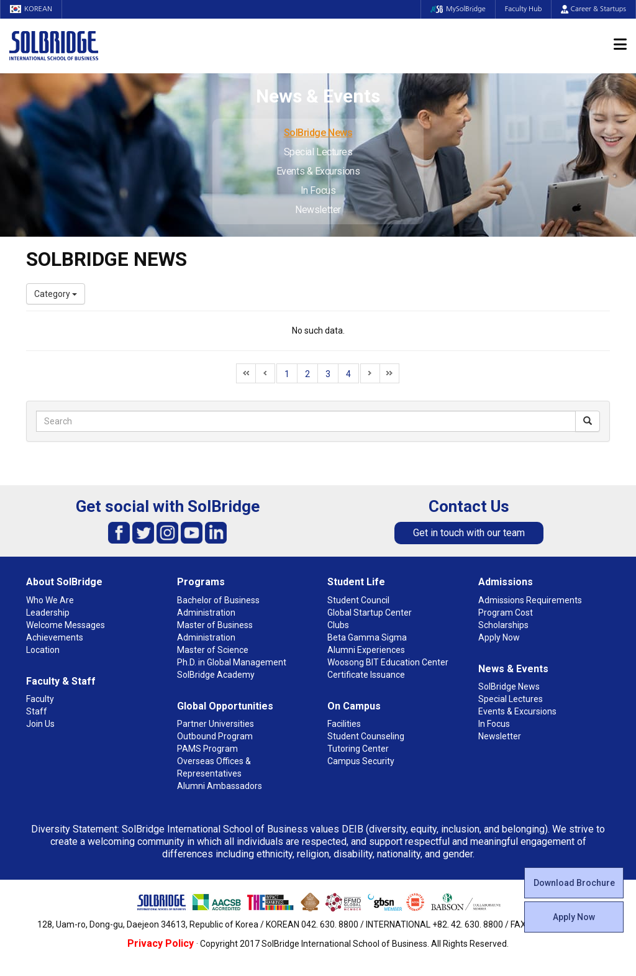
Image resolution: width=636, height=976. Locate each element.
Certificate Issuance (366, 675)
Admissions (505, 582)
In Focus (318, 190)
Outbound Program (215, 736)
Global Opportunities (225, 706)
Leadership (48, 613)
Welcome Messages (65, 625)
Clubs (338, 625)
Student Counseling (365, 736)
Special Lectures (318, 152)
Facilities (344, 724)
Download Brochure (574, 883)
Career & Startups (593, 9)
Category (55, 294)
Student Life (356, 582)
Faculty (40, 699)
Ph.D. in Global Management (231, 662)
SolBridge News (318, 133)
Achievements (54, 637)
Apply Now (574, 917)
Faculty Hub (523, 9)
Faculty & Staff (61, 681)
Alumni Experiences (366, 650)
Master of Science (212, 650)
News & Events (513, 669)
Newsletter (318, 210)
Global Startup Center (369, 613)
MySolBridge (458, 9)
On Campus (354, 706)
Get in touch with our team (469, 533)
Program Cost (505, 613)
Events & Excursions (318, 171)
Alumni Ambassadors (219, 786)
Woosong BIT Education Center (387, 662)
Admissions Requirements (530, 600)
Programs (201, 582)
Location (43, 650)
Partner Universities (215, 724)
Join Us (40, 724)
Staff (36, 711)
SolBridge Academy (216, 675)
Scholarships (503, 625)
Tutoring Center (358, 749)
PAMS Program (207, 749)
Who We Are (50, 600)
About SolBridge (64, 582)
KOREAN (31, 9)
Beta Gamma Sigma (367, 637)
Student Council (358, 600)
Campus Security (360, 761)
